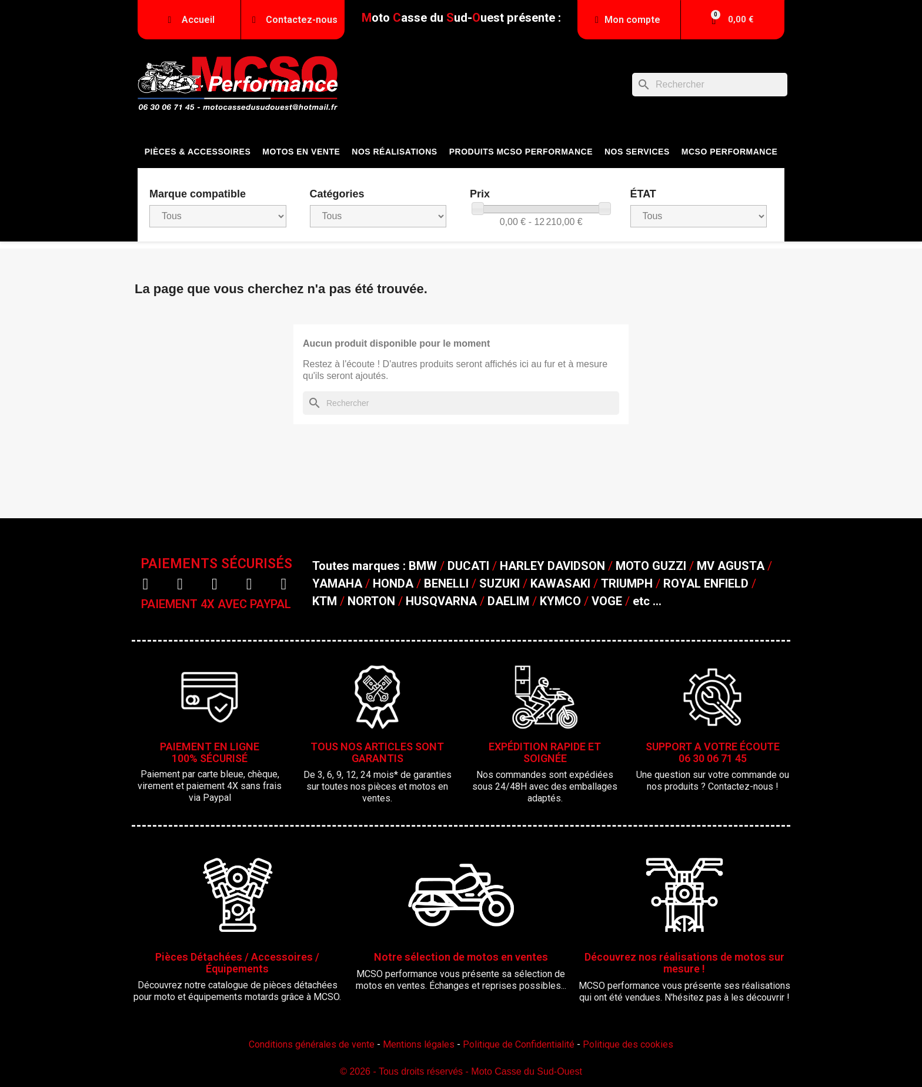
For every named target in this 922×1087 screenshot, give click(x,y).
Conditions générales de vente (312, 1044)
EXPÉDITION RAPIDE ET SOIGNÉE (545, 752)
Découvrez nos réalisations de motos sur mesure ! (684, 963)
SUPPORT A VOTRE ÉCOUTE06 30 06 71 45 (713, 752)
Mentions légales (419, 1044)
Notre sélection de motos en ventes (461, 957)
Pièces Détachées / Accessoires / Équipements (237, 963)
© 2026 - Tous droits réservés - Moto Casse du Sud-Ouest (461, 1071)
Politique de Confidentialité (518, 1044)
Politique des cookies (628, 1044)
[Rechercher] (709, 84)
